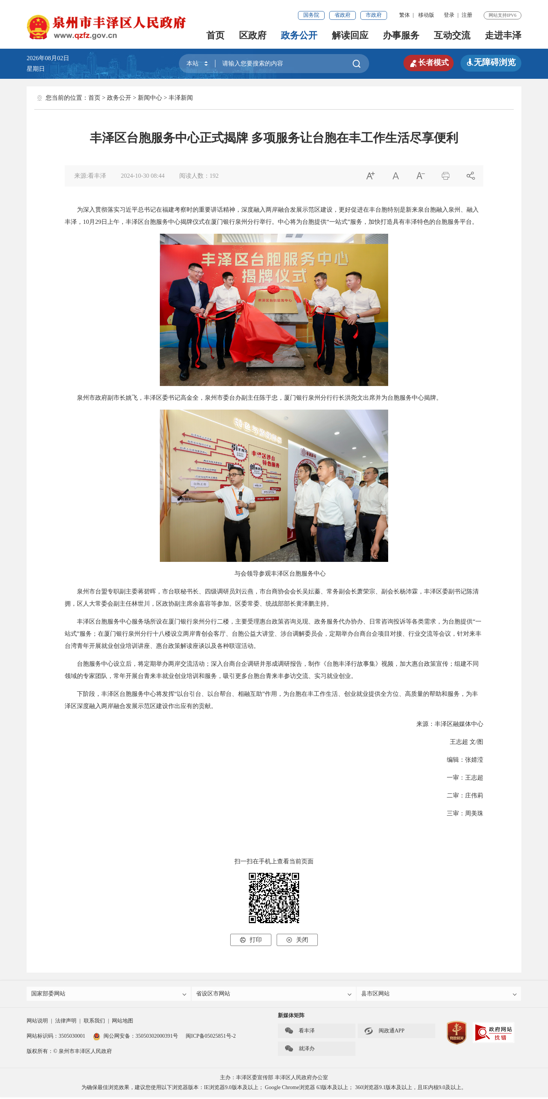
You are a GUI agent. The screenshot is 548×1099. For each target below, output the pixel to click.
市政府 (374, 15)
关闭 (297, 939)
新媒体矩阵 (291, 1017)
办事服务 (401, 35)
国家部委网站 (109, 994)
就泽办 (299, 1050)
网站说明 (37, 1023)
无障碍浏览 (491, 62)
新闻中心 (150, 97)
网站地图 (122, 1023)
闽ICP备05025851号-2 (211, 1038)
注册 (467, 15)
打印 (251, 939)
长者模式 (426, 62)
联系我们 (94, 1023)
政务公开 (299, 35)
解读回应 (350, 35)
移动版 (426, 15)
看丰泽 (299, 1032)
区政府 (252, 35)
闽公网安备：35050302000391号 (135, 1038)
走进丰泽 (503, 35)
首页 (215, 35)
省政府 (342, 15)
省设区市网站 (274, 994)
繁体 (404, 15)
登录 (449, 15)
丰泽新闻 (181, 97)
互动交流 (452, 35)
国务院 (311, 15)
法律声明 (65, 1023)
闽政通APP (384, 1032)
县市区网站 (439, 994)
